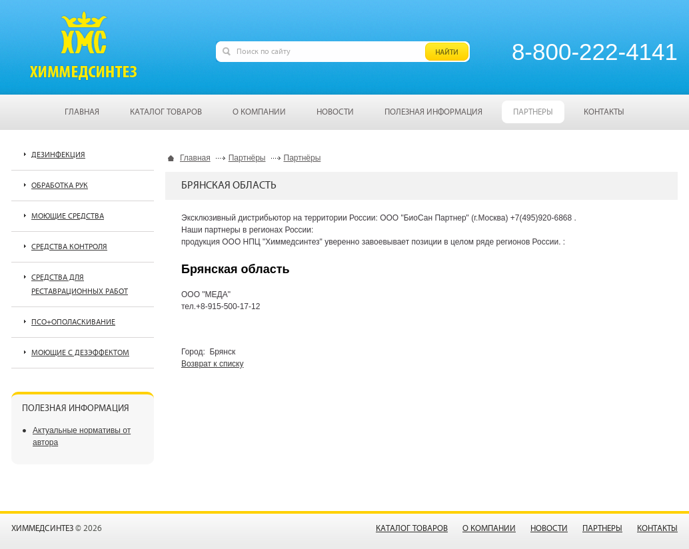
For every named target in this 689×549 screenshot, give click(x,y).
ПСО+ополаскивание (73, 322)
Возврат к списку (212, 363)
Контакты (657, 529)
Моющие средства (67, 216)
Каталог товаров (412, 529)
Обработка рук (59, 185)
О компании (489, 529)
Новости (549, 529)
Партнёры (247, 158)
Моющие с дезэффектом (80, 352)
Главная (195, 158)
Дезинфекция (58, 155)
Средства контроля (69, 247)
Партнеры (602, 529)
